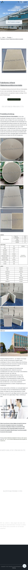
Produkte (9, 37)
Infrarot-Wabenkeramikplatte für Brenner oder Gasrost (15, 437)
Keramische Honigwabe (5, 425)
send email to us (14, 99)
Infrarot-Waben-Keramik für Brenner (18, 423)
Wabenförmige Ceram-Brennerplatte (18, 430)
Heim (3, 37)
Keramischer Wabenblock (6, 426)
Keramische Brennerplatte (6, 431)
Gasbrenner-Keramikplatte (17, 425)
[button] (18, 2)
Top (24, 566)
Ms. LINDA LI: (5, 524)
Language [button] (25, 1)
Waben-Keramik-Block (17, 426)
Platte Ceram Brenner (5, 423)
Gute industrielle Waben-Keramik (14, 428)
